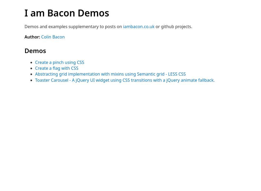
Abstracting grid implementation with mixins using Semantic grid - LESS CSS (110, 74)
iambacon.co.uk (139, 26)
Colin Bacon (53, 37)
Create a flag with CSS (56, 68)
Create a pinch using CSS (59, 62)
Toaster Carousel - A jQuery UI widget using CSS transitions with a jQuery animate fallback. (125, 80)
